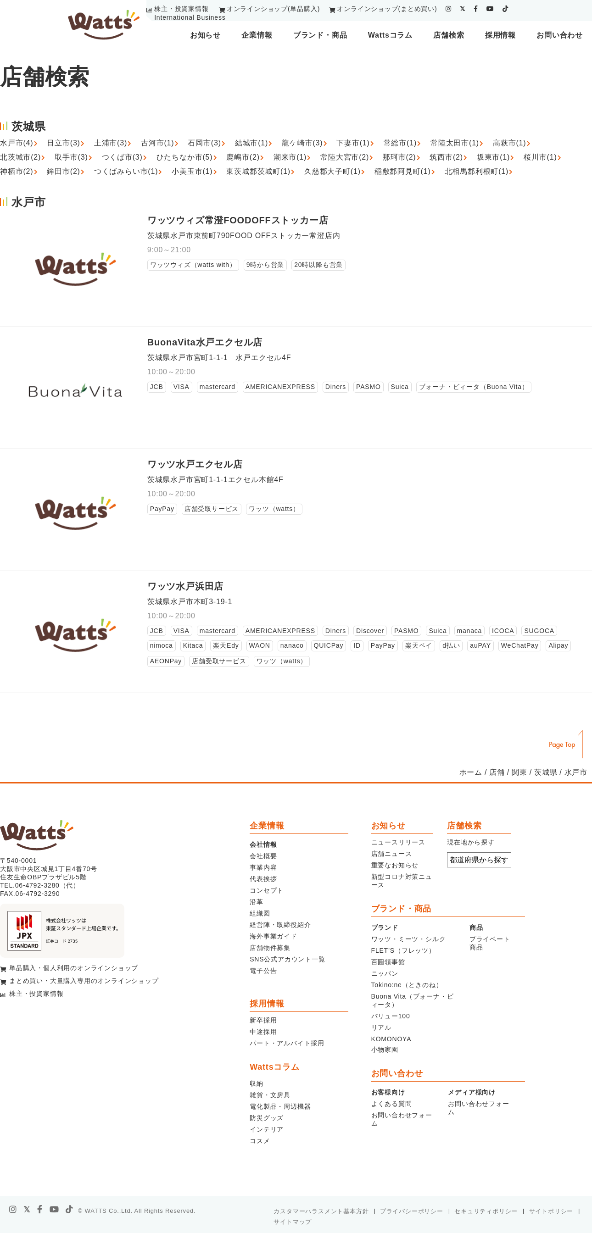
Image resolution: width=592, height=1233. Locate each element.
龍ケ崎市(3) (302, 143)
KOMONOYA (391, 1039)
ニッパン (384, 973)
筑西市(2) (446, 157)
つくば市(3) (122, 157)
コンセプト (267, 890)
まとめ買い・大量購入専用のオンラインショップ (84, 980)
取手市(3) (71, 157)
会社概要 (263, 856)
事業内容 (263, 867)
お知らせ (205, 35)
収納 (256, 1083)
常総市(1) (400, 143)
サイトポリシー (551, 1211)
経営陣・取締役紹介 (280, 924)
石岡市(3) (204, 143)
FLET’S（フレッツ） (403, 950)
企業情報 (256, 35)
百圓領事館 (388, 962)
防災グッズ (267, 1118)
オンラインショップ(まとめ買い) (387, 8)
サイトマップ (293, 1221)
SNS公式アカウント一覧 (287, 959)
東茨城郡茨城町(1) (258, 171)
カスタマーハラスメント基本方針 (321, 1211)
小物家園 (384, 1049)
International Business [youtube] (189, 17)
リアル (381, 1027)
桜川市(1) (540, 157)
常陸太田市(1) (454, 143)
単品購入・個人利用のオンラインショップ (73, 968)
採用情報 (500, 35)
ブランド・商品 (320, 35)
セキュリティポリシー (486, 1211)
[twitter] (462, 8)
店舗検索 (448, 35)
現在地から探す (471, 842)
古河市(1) (157, 143)
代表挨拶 (263, 879)
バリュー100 (390, 1016)
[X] (27, 1209)
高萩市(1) (509, 143)
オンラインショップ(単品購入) (273, 8)
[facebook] (476, 8)
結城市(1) (251, 143)
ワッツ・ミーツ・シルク (408, 939)
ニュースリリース (398, 842)
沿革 (256, 901)
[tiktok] (505, 8)
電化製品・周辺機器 (280, 1106)
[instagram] (449, 8)
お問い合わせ (559, 35)
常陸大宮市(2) (344, 157)
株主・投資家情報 (181, 8)
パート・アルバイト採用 (287, 1043)
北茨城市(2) (20, 157)
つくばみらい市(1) (126, 171)
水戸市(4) (16, 143)
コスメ (260, 1140)
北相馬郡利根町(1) (477, 171)
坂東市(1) (493, 157)
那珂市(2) (399, 157)
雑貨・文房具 (270, 1095)
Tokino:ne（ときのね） (407, 985)
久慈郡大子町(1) (332, 171)
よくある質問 (391, 1103)
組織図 (260, 913)
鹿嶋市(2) (242, 157)
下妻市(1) (352, 143)
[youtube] (490, 8)
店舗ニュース (391, 853)
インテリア (267, 1129)
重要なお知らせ (395, 865)
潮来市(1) (290, 157)
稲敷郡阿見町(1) (402, 171)
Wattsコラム (390, 35)
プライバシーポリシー (411, 1211)
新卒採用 (263, 1020)
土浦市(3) (110, 143)
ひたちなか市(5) (184, 157)
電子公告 (263, 970)
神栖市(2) (16, 171)
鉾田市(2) (63, 171)
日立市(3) (63, 143)
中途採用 (263, 1031)
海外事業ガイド (273, 936)
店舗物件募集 (270, 947)
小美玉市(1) (192, 171)
